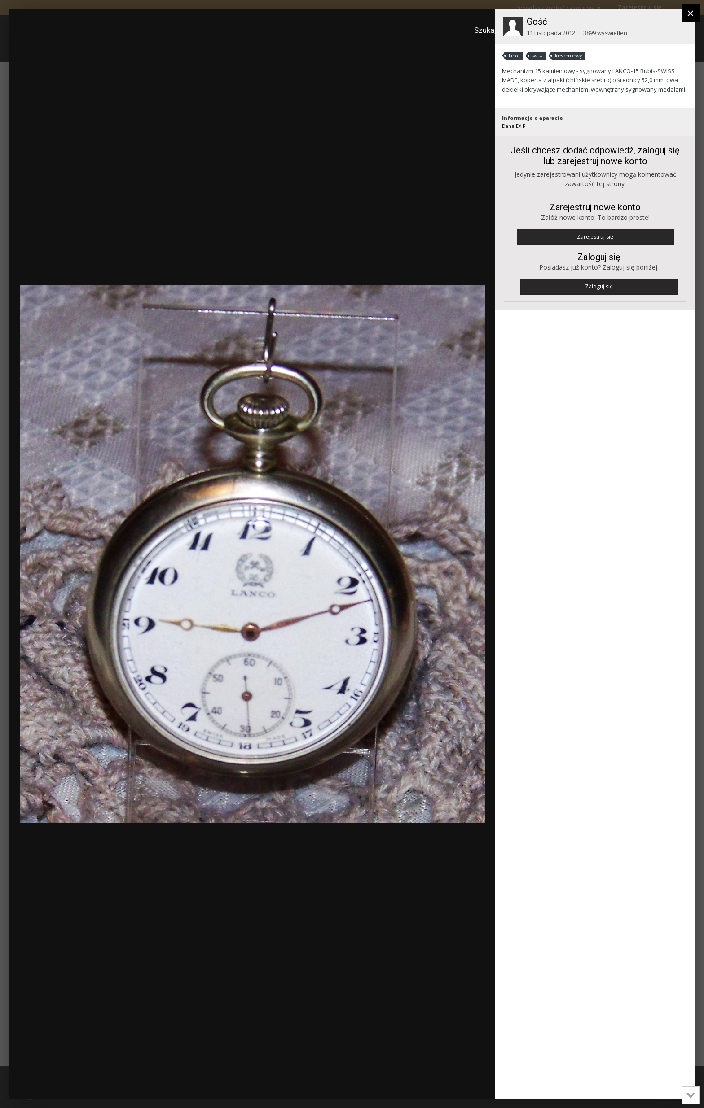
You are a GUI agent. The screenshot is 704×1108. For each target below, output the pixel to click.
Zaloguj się (599, 286)
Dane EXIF (513, 125)
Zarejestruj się (595, 236)
